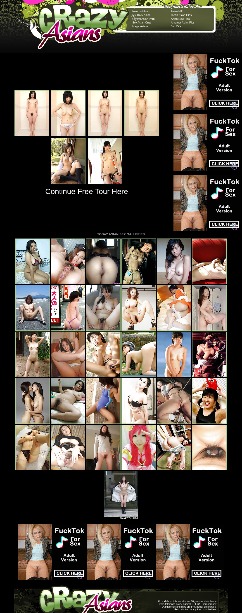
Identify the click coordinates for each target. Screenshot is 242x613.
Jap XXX (176, 26)
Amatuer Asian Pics (182, 22)
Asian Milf (177, 11)
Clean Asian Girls (181, 15)
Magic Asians (140, 26)
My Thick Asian (141, 15)
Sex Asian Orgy (141, 22)
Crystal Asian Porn (143, 19)
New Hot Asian (141, 11)
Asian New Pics (180, 19)
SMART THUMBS (129, 518)
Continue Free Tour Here (86, 191)
